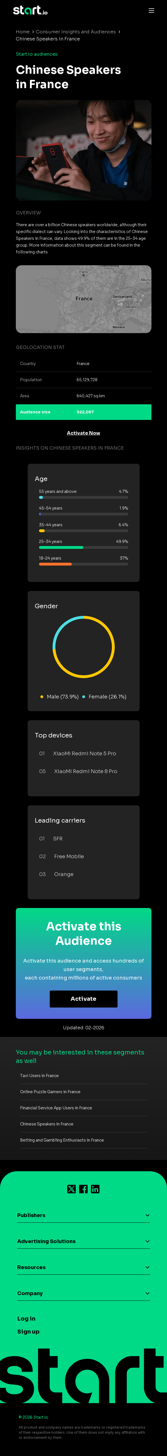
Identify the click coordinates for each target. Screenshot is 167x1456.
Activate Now (83, 433)
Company (30, 1293)
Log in (26, 1318)
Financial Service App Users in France (56, 1107)
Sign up (28, 1331)
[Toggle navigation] (150, 10)
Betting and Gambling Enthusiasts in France (62, 1140)
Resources (31, 1267)
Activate (83, 998)
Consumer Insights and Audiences (76, 32)
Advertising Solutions (46, 1241)
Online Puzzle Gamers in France (50, 1091)
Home (23, 32)
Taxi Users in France (39, 1075)
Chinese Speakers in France (46, 1124)
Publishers (31, 1215)
